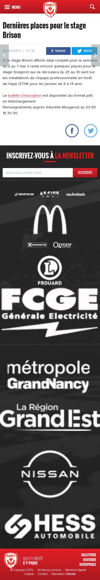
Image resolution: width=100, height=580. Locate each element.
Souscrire (85, 172)
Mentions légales (75, 570)
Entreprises (87, 564)
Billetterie (88, 555)
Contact (42, 574)
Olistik (70, 574)
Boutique (89, 559)
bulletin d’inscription (25, 95)
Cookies (29, 574)
